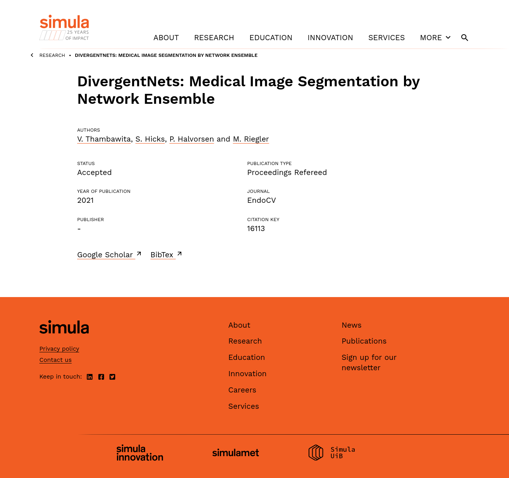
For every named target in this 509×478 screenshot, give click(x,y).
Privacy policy (59, 348)
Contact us (55, 359)
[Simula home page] (64, 340)
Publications (364, 341)
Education (270, 37)
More (436, 37)
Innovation (330, 37)
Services (386, 37)
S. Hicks (150, 139)
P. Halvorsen (191, 139)
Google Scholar (110, 254)
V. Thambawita (104, 139)
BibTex (166, 254)
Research (214, 37)
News (351, 325)
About (166, 37)
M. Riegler (251, 139)
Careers (242, 389)
